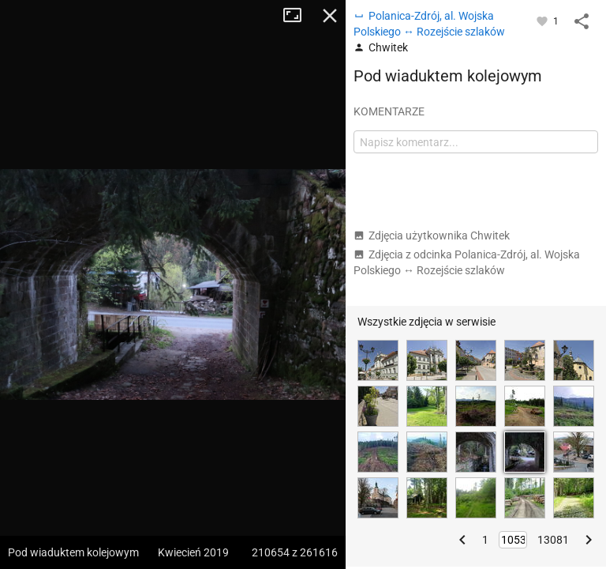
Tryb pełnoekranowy (298, 16)
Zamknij (330, 16)
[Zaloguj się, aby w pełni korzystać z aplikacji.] (543, 20)
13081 (553, 539)
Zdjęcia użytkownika (432, 235)
